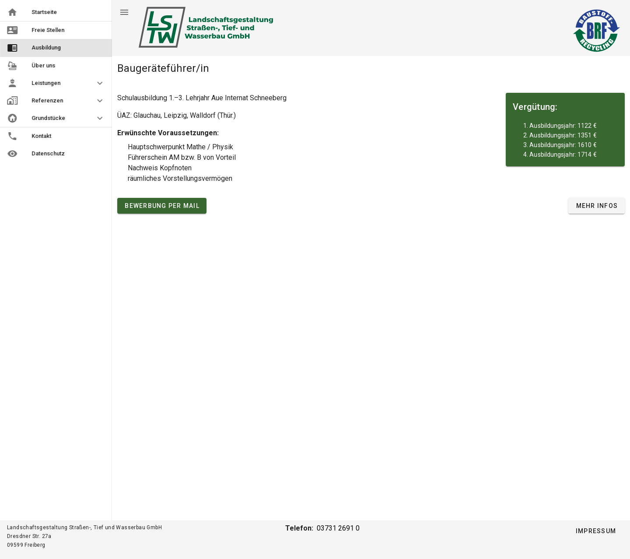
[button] (56, 83)
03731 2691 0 (338, 528)
